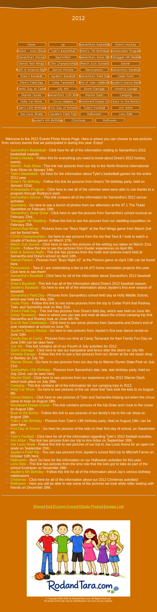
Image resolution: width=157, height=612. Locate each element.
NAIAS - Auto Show (25, 166)
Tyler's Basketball (23, 174)
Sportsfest (18, 205)
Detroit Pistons (21, 260)
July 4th (16, 346)
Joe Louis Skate (22, 444)
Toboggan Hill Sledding (28, 221)
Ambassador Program (27, 189)
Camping (17, 385)
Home (39, 507)
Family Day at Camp (26, 338)
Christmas (18, 479)
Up (49, 507)
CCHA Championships (27, 236)
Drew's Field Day (23, 311)
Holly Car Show (22, 389)
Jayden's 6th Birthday (26, 472)
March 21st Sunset (24, 244)
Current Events (65, 507)
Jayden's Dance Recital (28, 330)
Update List (113, 507)
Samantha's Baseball (26, 276)
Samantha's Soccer (25, 197)
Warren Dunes (21, 362)
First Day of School (25, 429)
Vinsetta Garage (22, 354)
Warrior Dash (20, 378)
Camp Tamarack (23, 315)
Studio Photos (91, 507)
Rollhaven (18, 483)
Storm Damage (22, 350)
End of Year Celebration (28, 323)
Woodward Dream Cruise (29, 405)
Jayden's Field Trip (24, 452)
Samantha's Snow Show (29, 213)
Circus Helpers (21, 397)
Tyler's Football (22, 436)
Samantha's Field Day (27, 295)
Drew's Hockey (21, 158)
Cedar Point (19, 303)
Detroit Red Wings (24, 229)
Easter (15, 248)
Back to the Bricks (24, 413)
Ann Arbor (18, 440)
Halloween (18, 460)
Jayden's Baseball (24, 287)
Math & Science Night (27, 252)
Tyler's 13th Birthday (26, 421)
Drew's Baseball (22, 283)
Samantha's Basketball (28, 150)
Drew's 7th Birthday (25, 181)
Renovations (20, 268)
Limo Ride (18, 464)
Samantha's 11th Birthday (30, 370)
